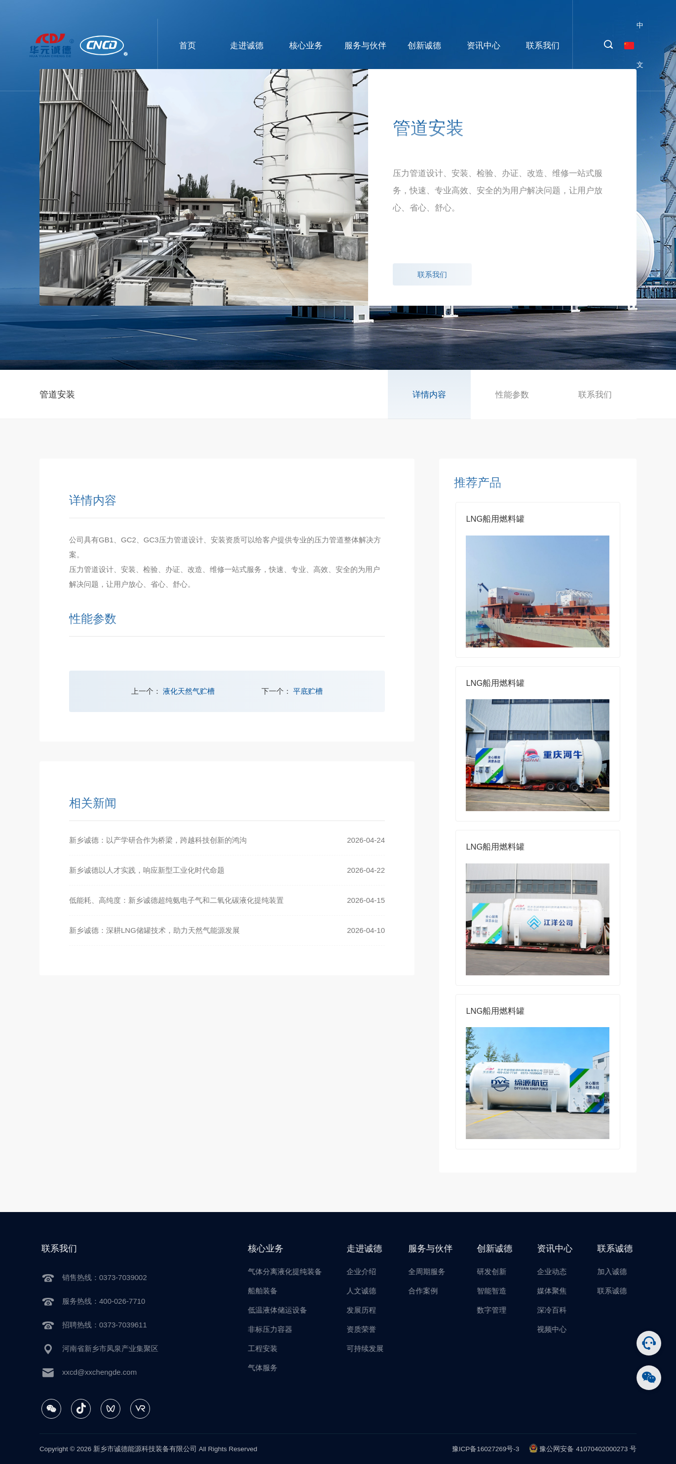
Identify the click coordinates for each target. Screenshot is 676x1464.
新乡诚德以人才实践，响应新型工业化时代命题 (147, 870)
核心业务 (306, 45)
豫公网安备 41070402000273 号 (583, 1448)
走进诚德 (246, 45)
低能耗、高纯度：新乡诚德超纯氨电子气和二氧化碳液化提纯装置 (176, 900)
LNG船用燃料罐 (495, 518)
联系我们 (543, 45)
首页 (187, 45)
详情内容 (429, 394)
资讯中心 (483, 45)
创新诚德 (424, 45)
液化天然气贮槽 (189, 691)
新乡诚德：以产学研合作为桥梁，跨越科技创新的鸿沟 (158, 840)
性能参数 (512, 394)
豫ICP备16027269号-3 (486, 1449)
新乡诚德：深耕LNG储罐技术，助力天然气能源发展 (154, 930)
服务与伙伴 (365, 45)
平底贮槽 (308, 691)
